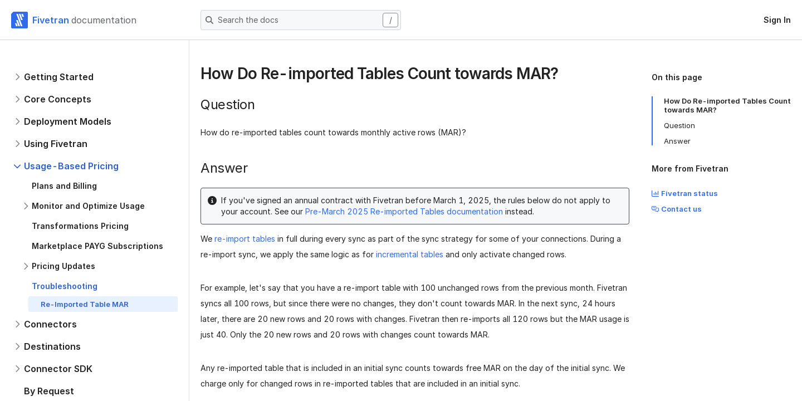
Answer (677, 140)
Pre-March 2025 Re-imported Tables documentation (404, 211)
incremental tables (409, 254)
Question (679, 125)
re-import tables (244, 238)
